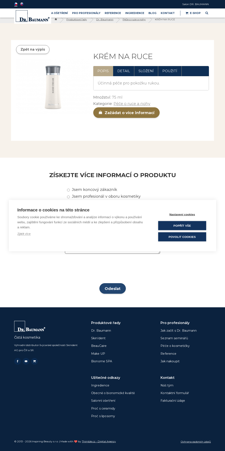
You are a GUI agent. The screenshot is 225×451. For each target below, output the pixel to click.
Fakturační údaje (173, 401)
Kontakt (168, 13)
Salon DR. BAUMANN (195, 4)
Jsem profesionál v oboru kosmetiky (106, 196)
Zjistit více (24, 233)
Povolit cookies (182, 236)
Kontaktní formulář (175, 393)
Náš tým (167, 385)
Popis (103, 71)
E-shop (193, 13)
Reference (113, 13)
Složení (146, 71)
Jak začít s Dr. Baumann (179, 330)
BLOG (152, 13)
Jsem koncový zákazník (94, 189)
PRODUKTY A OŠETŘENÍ (51, 13)
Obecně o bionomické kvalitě (113, 393)
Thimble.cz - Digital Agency (99, 441)
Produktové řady (76, 19)
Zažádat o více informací (126, 112)
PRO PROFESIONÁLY (86, 13)
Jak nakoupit (170, 361)
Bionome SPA (101, 361)
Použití (169, 71)
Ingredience (134, 13)
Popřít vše (182, 225)
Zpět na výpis (33, 49)
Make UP (98, 354)
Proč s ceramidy (103, 408)
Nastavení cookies (182, 214)
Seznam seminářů (174, 338)
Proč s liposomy (103, 416)
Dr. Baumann (104, 19)
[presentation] (112, 270)
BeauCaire (99, 346)
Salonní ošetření (103, 401)
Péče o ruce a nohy (134, 19)
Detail (123, 71)
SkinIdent (98, 338)
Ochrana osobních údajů (196, 441)
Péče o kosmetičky (175, 346)
